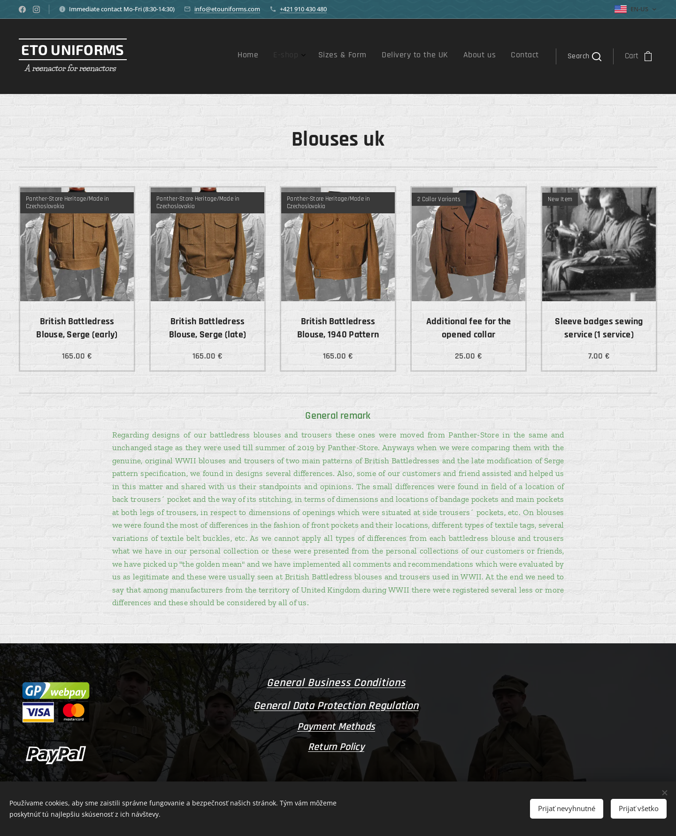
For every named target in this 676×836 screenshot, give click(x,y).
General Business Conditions (336, 683)
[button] (584, 56)
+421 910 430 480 (303, 9)
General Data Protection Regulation (336, 706)
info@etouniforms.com (227, 9)
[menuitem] (455, 56)
